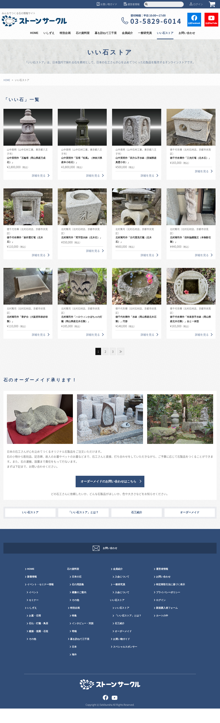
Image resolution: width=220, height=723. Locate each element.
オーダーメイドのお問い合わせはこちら (108, 481)
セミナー (33, 614)
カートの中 (162, 630)
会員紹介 (127, 33)
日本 (74, 661)
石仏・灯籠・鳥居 (38, 638)
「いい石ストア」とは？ (83, 512)
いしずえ (48, 33)
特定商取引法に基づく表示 (170, 599)
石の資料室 (83, 33)
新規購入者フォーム (167, 622)
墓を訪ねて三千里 (106, 33)
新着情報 (32, 591)
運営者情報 (134, 4)
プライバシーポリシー (168, 607)
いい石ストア (165, 33)
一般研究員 (145, 33)
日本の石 (76, 591)
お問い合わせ (187, 33)
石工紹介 (136, 512)
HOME (34, 33)
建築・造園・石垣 (38, 645)
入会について (122, 591)
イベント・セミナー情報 (40, 599)
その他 (32, 653)
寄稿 (74, 645)
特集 (74, 630)
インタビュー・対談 (83, 638)
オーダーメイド (189, 512)
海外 (74, 669)
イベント (33, 607)
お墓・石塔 (35, 630)
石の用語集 (78, 599)
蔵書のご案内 (79, 607)
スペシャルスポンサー (125, 661)
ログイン (198, 4)
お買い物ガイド (108, 4)
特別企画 (65, 33)
